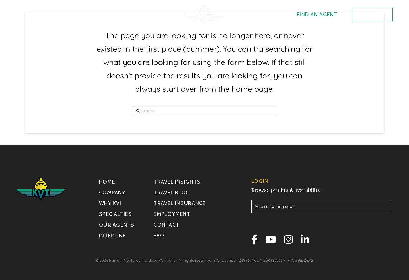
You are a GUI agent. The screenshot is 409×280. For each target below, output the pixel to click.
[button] (24, 14)
